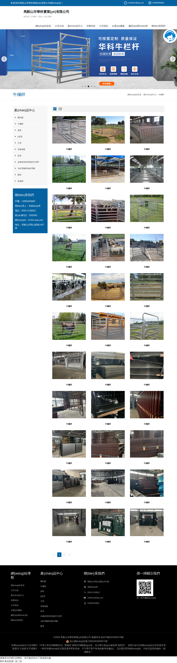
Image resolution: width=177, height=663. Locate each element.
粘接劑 (18, 181)
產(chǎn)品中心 (75, 26)
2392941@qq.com (136, 3)
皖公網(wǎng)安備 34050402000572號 (89, 641)
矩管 (17, 155)
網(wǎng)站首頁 (43, 26)
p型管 (18, 136)
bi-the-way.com (35, 220)
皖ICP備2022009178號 (112, 637)
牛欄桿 (161, 94)
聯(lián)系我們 (158, 26)
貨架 (17, 130)
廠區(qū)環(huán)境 (138, 26)
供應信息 (91, 26)
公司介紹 (59, 26)
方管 (17, 143)
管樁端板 (19, 149)
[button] (82, 86)
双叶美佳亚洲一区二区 (11, 661)
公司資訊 (103, 26)
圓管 (17, 174)
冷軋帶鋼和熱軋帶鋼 (24, 168)
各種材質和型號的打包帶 (26, 162)
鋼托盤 (18, 117)
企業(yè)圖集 (118, 26)
